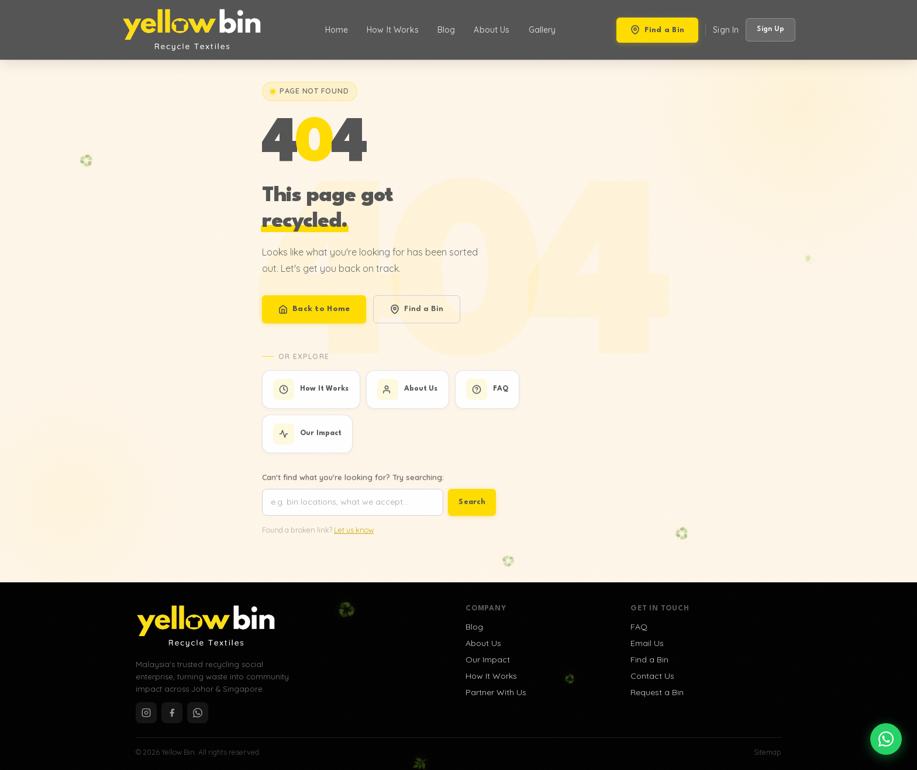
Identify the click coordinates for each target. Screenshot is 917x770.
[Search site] (352, 508)
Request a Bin (657, 692)
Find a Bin (657, 29)
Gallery (542, 30)
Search (471, 508)
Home (337, 30)
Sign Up (770, 29)
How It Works (393, 30)
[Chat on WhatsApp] (886, 739)
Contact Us (652, 676)
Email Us (647, 643)
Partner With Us (496, 692)
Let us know (354, 535)
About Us (491, 30)
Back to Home (314, 311)
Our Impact (488, 659)
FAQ (638, 626)
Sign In (726, 30)
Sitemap (767, 752)
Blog (446, 30)
